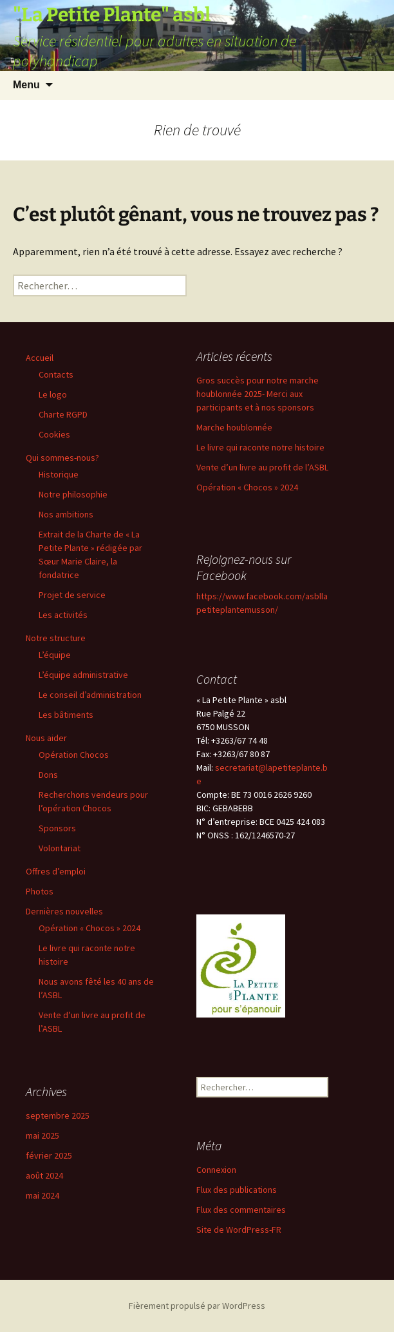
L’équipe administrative (83, 674)
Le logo (53, 394)
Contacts (56, 374)
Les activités (63, 615)
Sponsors (57, 828)
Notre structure (56, 638)
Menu (26, 84)
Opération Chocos (74, 754)
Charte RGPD (63, 414)
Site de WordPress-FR (238, 1229)
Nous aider (46, 738)
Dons (48, 774)
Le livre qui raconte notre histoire (260, 447)
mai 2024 (42, 1195)
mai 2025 (42, 1135)
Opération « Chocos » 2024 (89, 928)
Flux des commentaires (241, 1209)
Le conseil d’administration (90, 694)
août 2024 (44, 1175)
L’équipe (55, 655)
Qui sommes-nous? (62, 457)
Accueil (39, 357)
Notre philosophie (73, 494)
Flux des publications (236, 1189)
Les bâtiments (66, 714)
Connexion (216, 1169)
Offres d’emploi (56, 871)
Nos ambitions (66, 514)
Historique (59, 474)
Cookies (54, 434)
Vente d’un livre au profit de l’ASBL (262, 467)
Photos (39, 891)
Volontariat (59, 848)
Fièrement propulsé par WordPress (197, 1305)
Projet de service (72, 595)
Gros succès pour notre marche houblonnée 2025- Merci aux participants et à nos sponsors (257, 393)
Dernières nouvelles (64, 911)
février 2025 (49, 1155)
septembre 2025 (57, 1115)
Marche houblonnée (234, 427)
